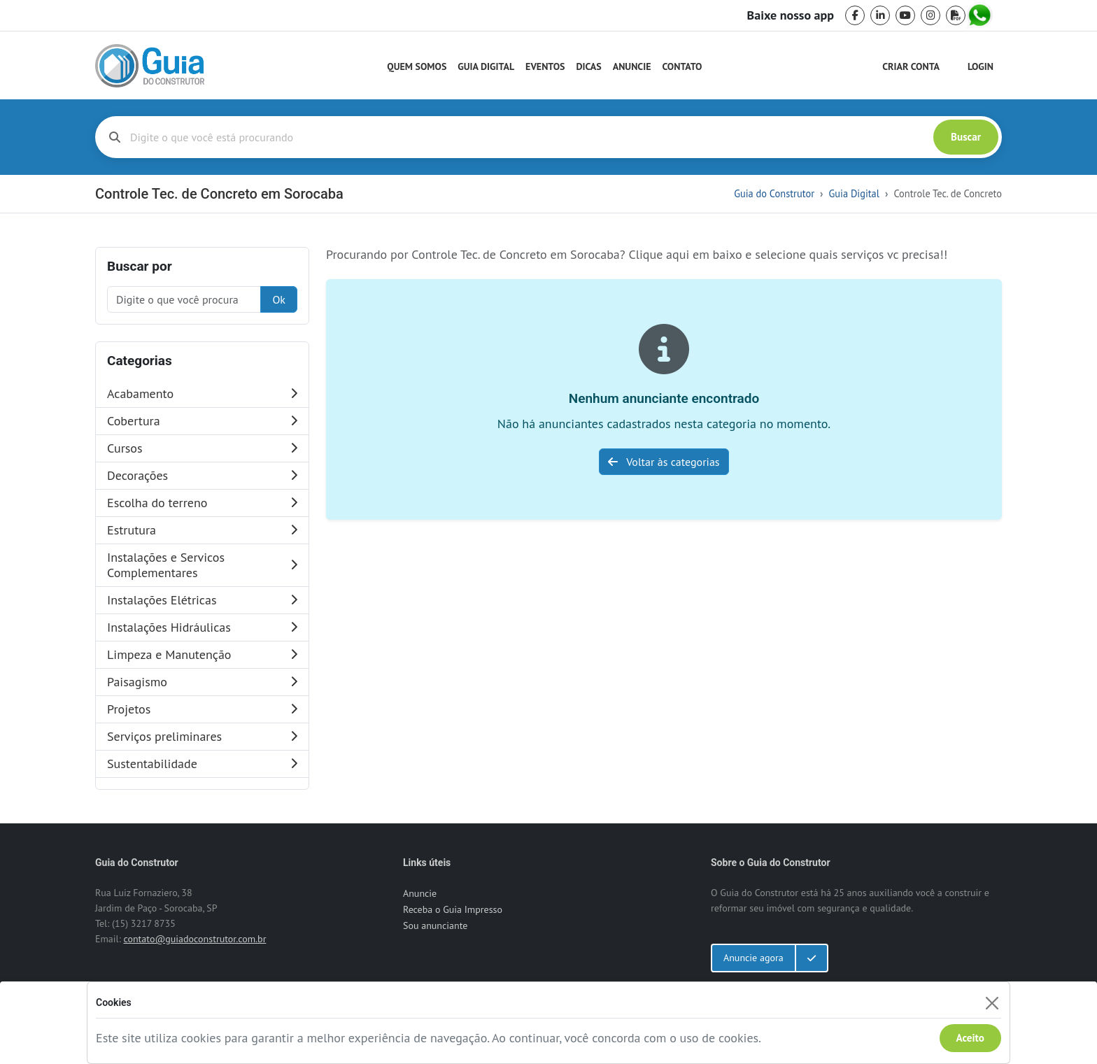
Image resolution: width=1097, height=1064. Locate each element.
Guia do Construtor (774, 193)
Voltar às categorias (663, 462)
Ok (278, 299)
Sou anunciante (435, 925)
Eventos (545, 66)
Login (980, 66)
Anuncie (632, 66)
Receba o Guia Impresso (452, 909)
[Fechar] (991, 1002)
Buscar (966, 136)
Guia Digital (486, 66)
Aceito (970, 1037)
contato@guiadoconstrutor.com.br (194, 938)
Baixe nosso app (790, 15)
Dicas (589, 66)
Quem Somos (416, 66)
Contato (682, 66)
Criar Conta (911, 66)
